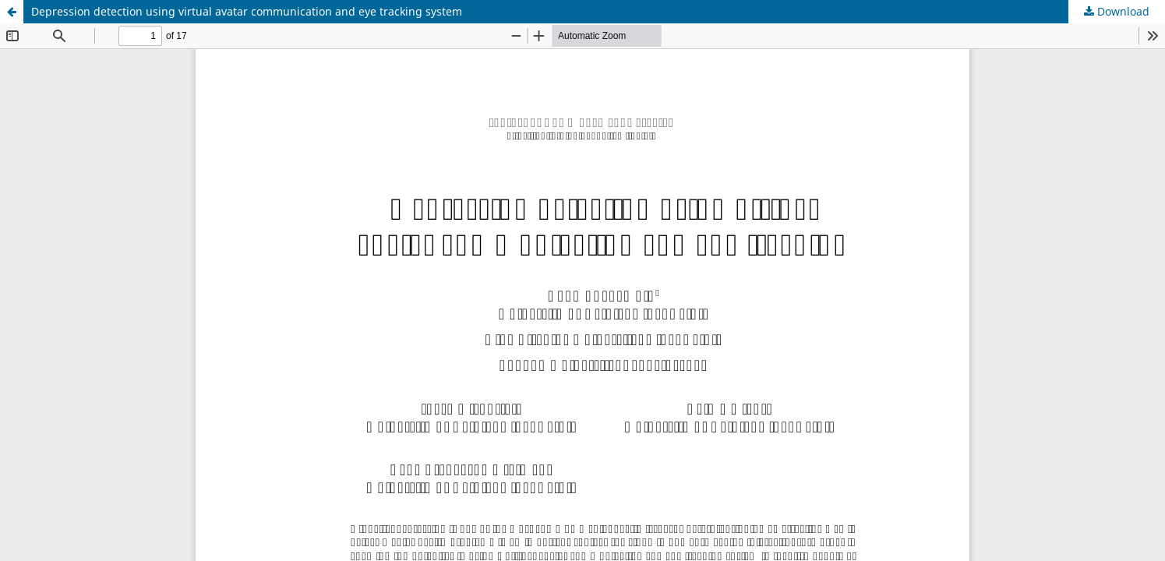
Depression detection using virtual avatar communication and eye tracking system (246, 11)
